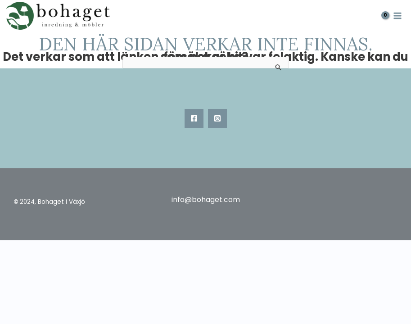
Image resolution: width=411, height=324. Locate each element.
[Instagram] (217, 118)
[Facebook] (194, 118)
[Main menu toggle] (397, 15)
